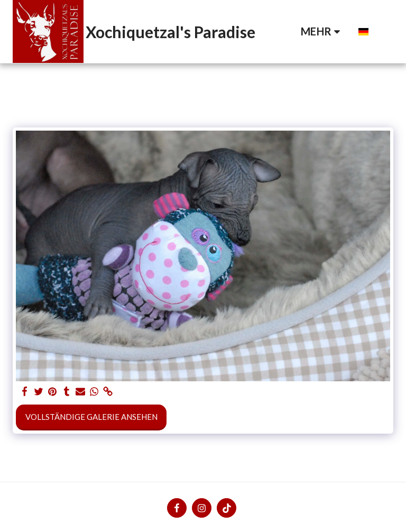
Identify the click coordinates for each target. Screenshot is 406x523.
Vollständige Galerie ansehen (91, 416)
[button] (343, 31)
